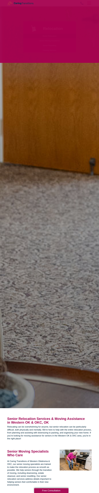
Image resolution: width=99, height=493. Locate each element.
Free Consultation (51, 490)
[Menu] (89, 3)
